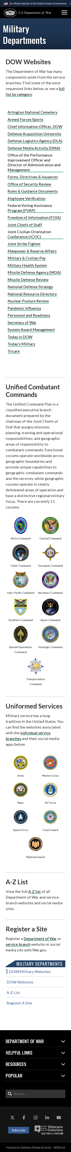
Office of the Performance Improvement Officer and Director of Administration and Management (34, 162)
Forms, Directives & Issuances (33, 176)
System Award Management (31, 329)
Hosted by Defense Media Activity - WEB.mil (35, 1147)
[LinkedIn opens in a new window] (47, 1118)
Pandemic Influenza (24, 308)
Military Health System (27, 265)
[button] (64, 12)
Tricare (14, 351)
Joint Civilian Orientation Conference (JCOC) (29, 234)
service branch (18, 944)
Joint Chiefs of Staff (25, 224)
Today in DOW (20, 336)
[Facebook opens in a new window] (24, 1118)
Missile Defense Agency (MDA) (34, 272)
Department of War (40, 938)
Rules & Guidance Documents (33, 191)
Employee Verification (26, 198)
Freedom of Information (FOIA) (34, 217)
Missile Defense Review (28, 279)
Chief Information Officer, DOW (35, 126)
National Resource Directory (32, 294)
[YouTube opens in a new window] (58, 1118)
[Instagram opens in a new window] (35, 1118)
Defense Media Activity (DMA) (34, 148)
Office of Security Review (29, 184)
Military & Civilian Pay (27, 258)
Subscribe (18, 1130)
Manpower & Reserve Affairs (32, 251)
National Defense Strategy (30, 286)
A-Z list (34, 891)
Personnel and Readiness (29, 315)
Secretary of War (22, 322)
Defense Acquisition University (34, 133)
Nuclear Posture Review (28, 301)
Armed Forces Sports (25, 119)
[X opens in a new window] (12, 1118)
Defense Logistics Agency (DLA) (35, 140)
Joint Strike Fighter (24, 243)
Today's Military (21, 343)
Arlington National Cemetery (32, 112)
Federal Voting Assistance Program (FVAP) (30, 208)
